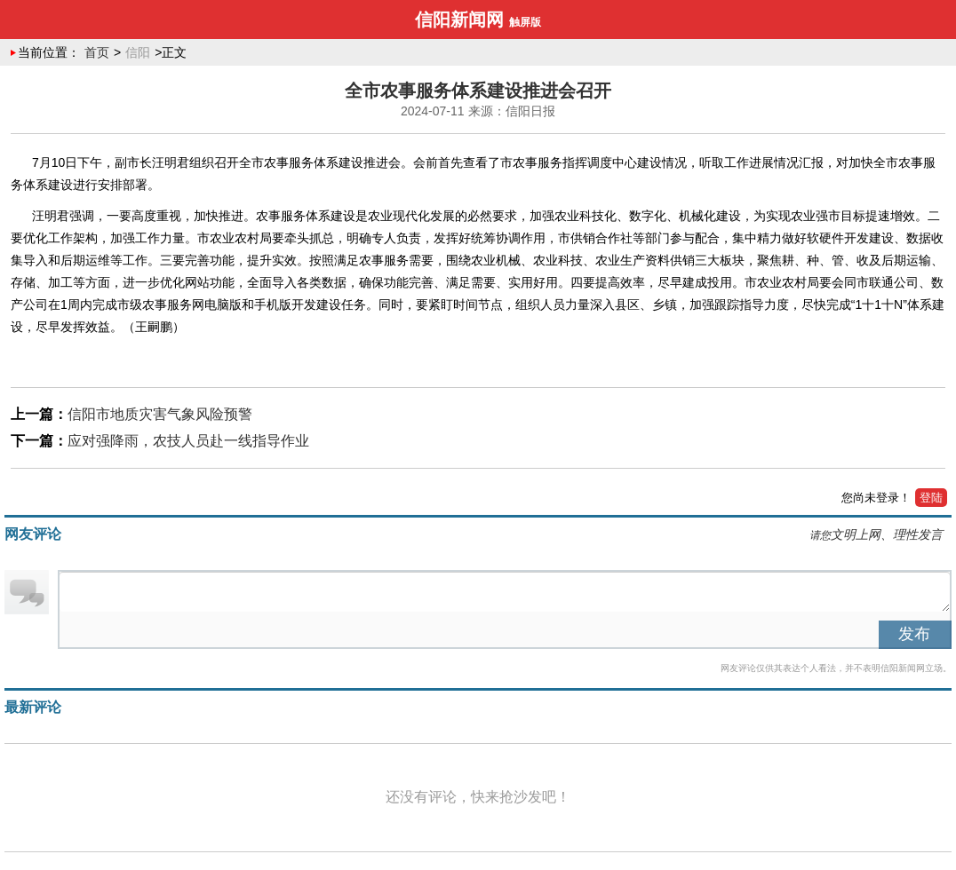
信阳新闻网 (459, 19)
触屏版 (525, 22)
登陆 (931, 497)
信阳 (137, 52)
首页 (96, 52)
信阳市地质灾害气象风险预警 (160, 414)
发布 (914, 634)
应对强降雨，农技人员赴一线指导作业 (188, 440)
